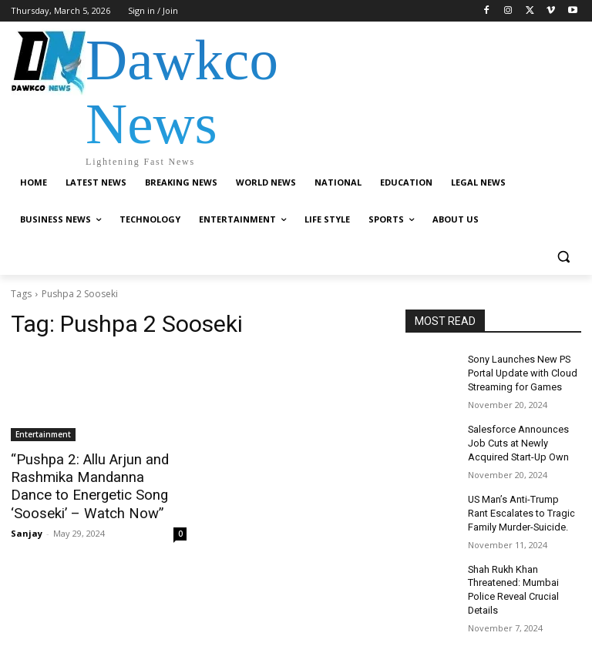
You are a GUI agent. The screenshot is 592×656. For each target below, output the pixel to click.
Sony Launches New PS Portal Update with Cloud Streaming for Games (520, 371)
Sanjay (26, 529)
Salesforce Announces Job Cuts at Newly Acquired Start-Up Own (517, 438)
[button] (563, 257)
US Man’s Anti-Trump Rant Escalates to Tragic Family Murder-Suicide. (522, 506)
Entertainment (43, 434)
